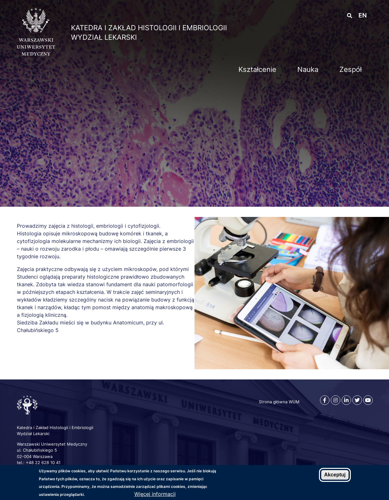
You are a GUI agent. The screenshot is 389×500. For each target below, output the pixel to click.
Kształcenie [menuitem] (257, 69)
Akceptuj (335, 474)
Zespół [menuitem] (350, 69)
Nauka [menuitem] (307, 69)
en (362, 15)
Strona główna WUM (279, 401)
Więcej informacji (155, 494)
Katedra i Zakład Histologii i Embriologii (149, 28)
